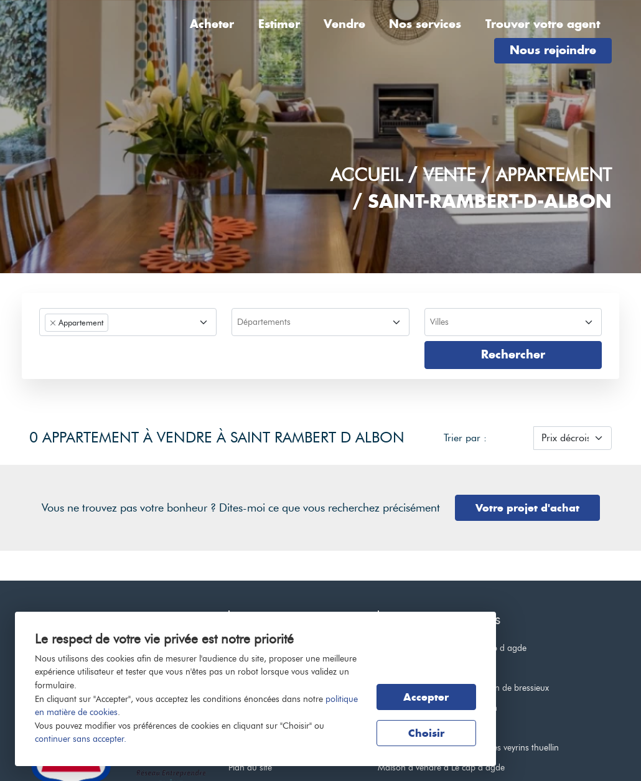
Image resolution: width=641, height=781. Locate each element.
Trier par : (465, 438)
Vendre (344, 24)
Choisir (426, 733)
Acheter (212, 24)
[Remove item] (53, 323)
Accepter (426, 697)
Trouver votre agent (542, 24)
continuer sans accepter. (80, 738)
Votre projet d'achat (527, 508)
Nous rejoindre (553, 50)
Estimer (279, 24)
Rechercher (513, 354)
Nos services (425, 24)
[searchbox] (319, 323)
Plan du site (250, 767)
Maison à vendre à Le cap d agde (441, 767)
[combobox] (128, 322)
